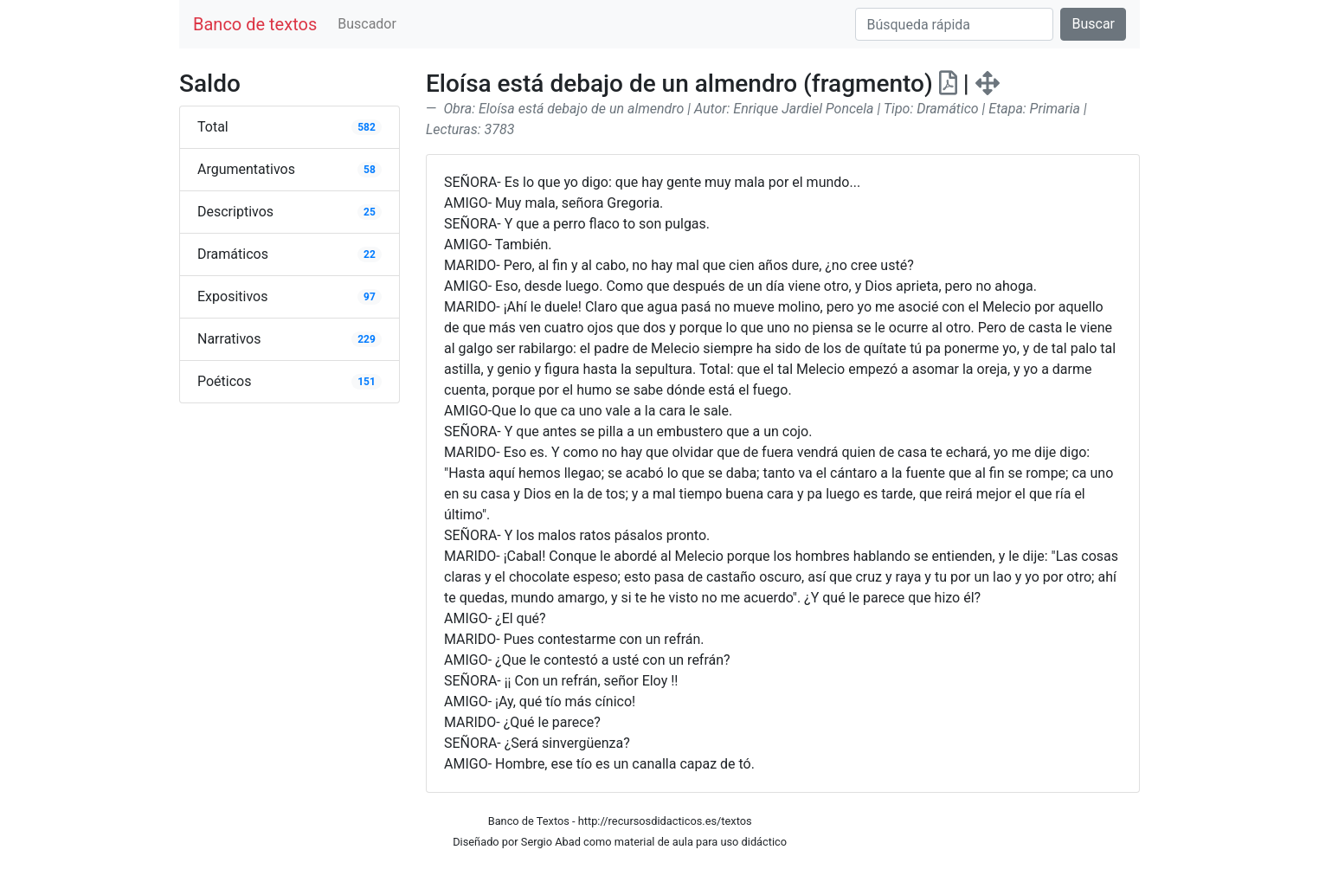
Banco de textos (255, 24)
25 (370, 212)
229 (366, 339)
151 (366, 382)
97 (370, 297)
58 (370, 170)
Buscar (1093, 24)
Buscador (367, 24)
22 (370, 254)
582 (366, 127)
